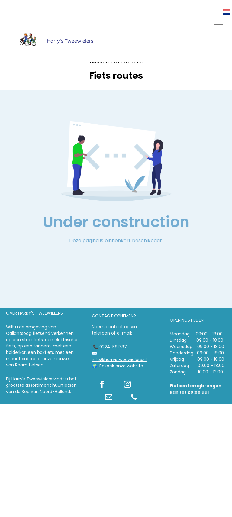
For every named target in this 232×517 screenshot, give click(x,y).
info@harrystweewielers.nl (119, 360)
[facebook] (102, 385)
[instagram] (127, 385)
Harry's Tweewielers (31, 379)
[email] (108, 398)
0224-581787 (113, 347)
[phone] (134, 398)
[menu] (219, 24)
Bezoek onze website (121, 366)
